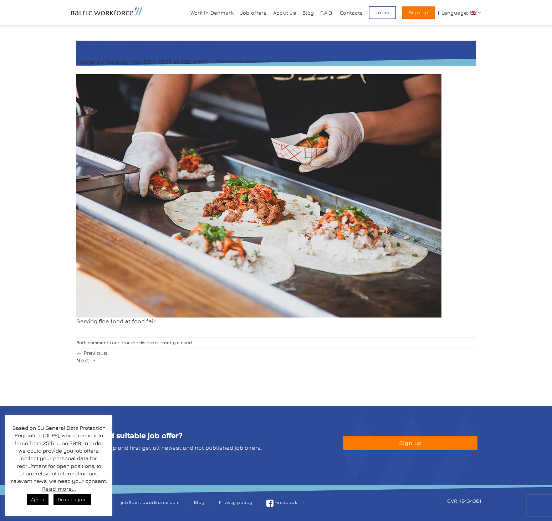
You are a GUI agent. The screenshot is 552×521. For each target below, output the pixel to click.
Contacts (351, 13)
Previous (91, 353)
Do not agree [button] (72, 499)
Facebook (281, 502)
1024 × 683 (194, 61)
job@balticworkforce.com (150, 502)
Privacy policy (235, 502)
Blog (308, 13)
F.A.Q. (326, 13)
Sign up (418, 12)
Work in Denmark (212, 13)
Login (382, 12)
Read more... (59, 489)
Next (86, 360)
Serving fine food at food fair (256, 61)
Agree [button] (37, 499)
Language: (461, 12)
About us (284, 13)
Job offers (253, 13)
